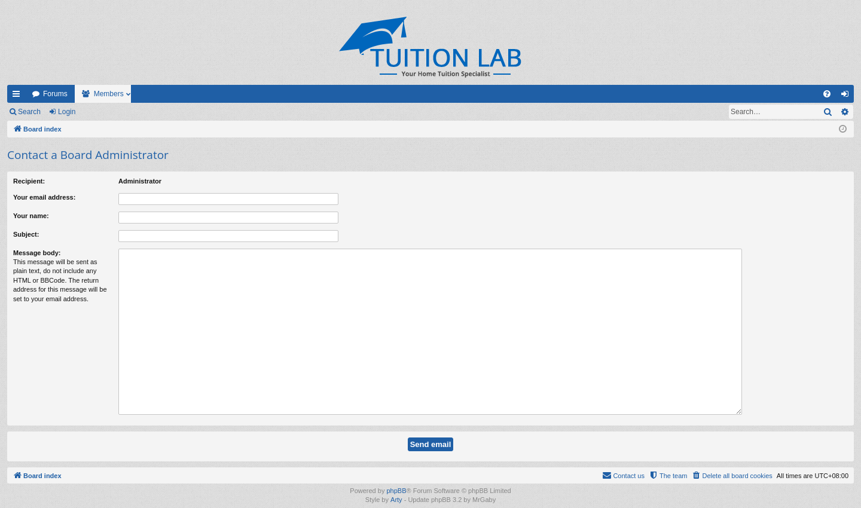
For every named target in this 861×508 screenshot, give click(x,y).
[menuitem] (827, 94)
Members (109, 94)
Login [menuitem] (847, 96)
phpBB (396, 474)
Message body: (36, 252)
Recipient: (29, 181)
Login (66, 112)
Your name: (31, 215)
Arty (396, 483)
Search (29, 112)
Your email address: (44, 197)
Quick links (18, 96)
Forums (55, 94)
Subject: (26, 234)
